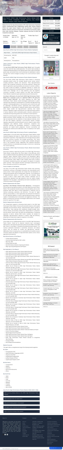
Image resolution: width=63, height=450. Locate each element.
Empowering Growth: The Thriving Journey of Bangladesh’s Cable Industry (51, 292)
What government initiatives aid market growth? (21, 407)
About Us (8, 5)
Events (47, 5)
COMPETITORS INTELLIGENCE (38, 426)
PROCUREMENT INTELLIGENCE (38, 431)
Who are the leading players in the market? (21, 403)
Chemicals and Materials (52, 423)
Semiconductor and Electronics (53, 425)
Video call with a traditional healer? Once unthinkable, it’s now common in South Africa (51, 302)
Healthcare (49, 432)
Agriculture (49, 444)
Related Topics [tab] (38, 47)
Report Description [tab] (8, 47)
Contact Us (5, 9)
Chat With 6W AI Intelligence (55, 447)
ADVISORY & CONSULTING (37, 422)
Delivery (24, 429)
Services (14, 5)
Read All (45, 309)
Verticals (34, 5)
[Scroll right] (40, 47)
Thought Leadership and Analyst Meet (25, 435)
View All (51, 78)
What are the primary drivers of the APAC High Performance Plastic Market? (21, 394)
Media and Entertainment (52, 441)
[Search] (58, 50)
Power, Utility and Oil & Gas (53, 426)
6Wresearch (7, 449)
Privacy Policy (25, 426)
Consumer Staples (51, 435)
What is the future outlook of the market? (21, 412)
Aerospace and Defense (52, 422)
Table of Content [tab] (29, 47)
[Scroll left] (3, 47)
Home (3, 5)
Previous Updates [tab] (19, 47)
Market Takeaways (54, 5)
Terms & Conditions (26, 428)
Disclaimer (24, 431)
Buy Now (51, 31)
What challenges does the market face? (21, 399)
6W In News (41, 5)
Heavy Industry (50, 428)
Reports (20, 5)
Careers (24, 425)
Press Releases (27, 5)
